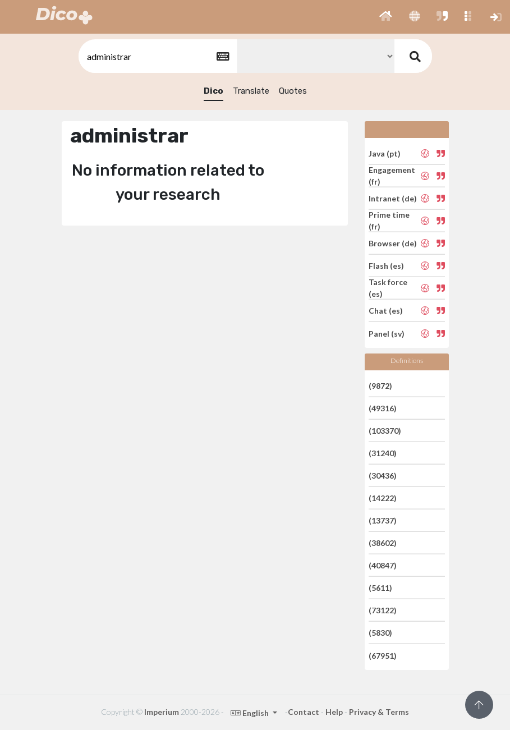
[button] (386, 17)
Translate (251, 91)
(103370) (385, 430)
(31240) (383, 453)
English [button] (250, 713)
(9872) (380, 385)
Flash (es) (386, 265)
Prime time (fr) (389, 220)
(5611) (380, 588)
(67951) (383, 655)
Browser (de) (393, 243)
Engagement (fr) (392, 175)
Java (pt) (385, 153)
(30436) (383, 475)
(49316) (383, 408)
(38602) (383, 543)
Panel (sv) (387, 333)
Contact (303, 712)
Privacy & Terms (379, 712)
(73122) (383, 610)
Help (334, 712)
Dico (213, 91)
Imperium (161, 712)
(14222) (383, 498)
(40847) (383, 565)
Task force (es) (388, 288)
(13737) (383, 520)
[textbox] (157, 56)
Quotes (293, 91)
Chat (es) (386, 310)
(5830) (380, 632)
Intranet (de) (393, 198)
